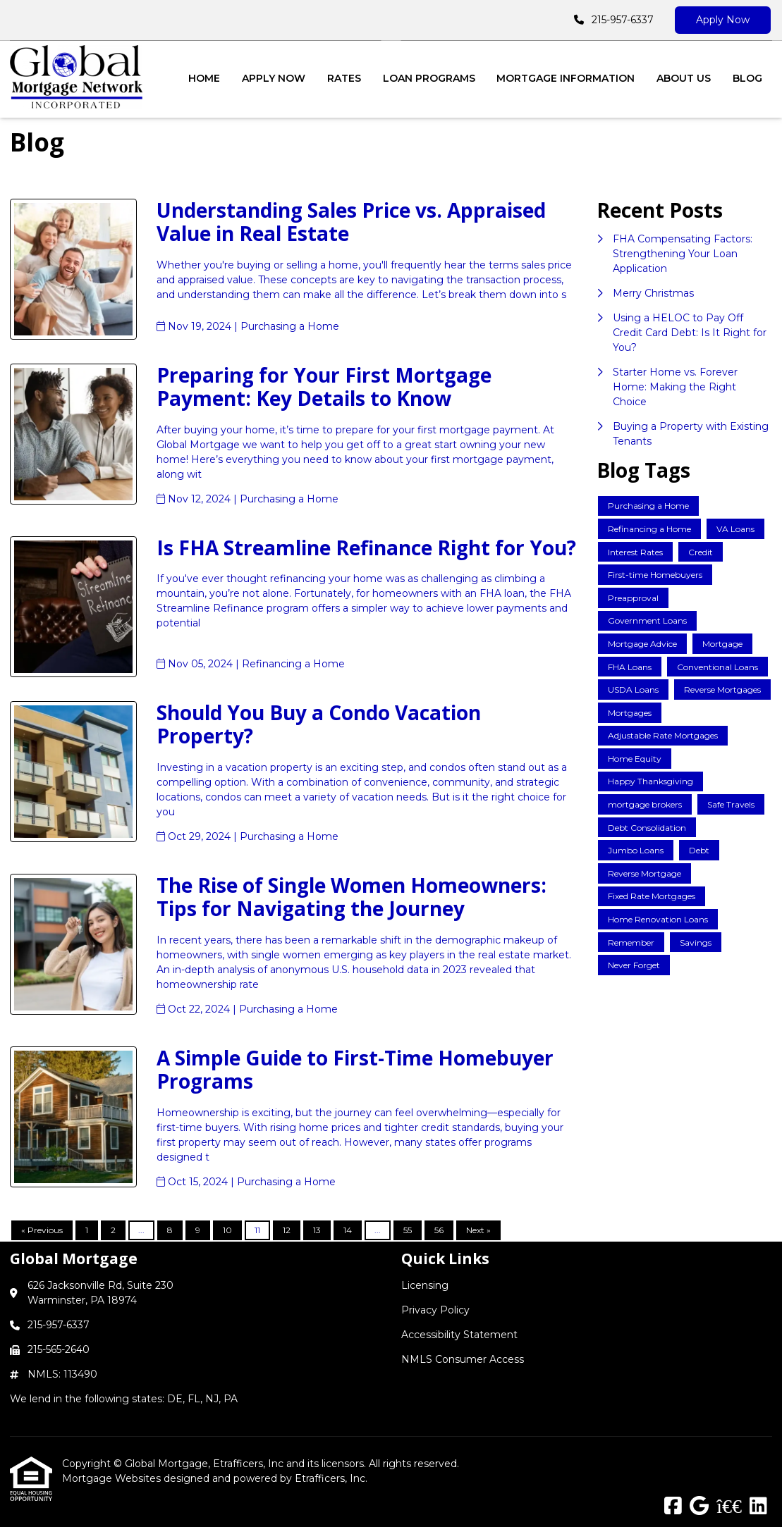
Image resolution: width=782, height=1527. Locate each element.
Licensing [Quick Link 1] (424, 1285)
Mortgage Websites (113, 1478)
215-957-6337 (623, 19)
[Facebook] (673, 1506)
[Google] (699, 1506)
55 (407, 1230)
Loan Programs (429, 78)
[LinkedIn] (758, 1506)
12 (287, 1230)
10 (227, 1230)
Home (204, 78)
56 (439, 1230)
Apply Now (723, 19)
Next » (478, 1230)
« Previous (42, 1230)
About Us (683, 78)
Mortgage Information (565, 78)
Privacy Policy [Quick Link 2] (435, 1310)
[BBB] (729, 1506)
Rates (344, 78)
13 (317, 1230)
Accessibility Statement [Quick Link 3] (459, 1334)
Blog (747, 78)
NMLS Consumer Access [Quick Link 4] (462, 1359)
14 (347, 1230)
